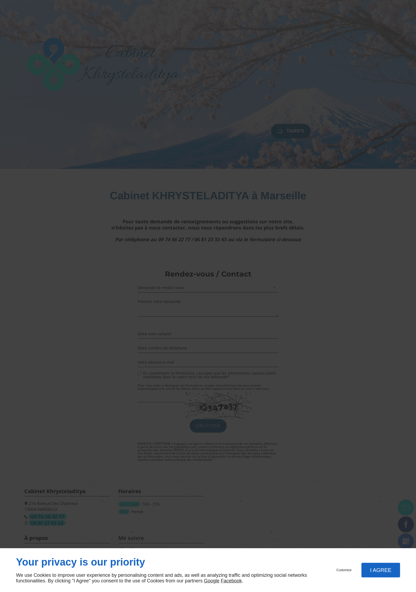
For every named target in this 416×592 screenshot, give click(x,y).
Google (211, 580)
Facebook (231, 580)
